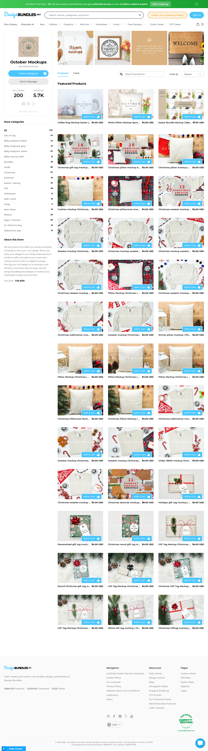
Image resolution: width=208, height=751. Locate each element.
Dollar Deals (157, 24)
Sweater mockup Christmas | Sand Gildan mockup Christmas (124, 460)
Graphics (68, 24)
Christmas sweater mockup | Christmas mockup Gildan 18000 (74, 293)
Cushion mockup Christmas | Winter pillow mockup (74, 209)
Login (184, 690)
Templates (101, 24)
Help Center (155, 673)
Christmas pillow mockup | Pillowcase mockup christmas (174, 167)
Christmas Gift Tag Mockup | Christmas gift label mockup (174, 586)
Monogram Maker (158, 686)
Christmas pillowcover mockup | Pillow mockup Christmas (124, 209)
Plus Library (10, 24)
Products (63, 73)
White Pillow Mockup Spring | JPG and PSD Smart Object (124, 122)
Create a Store (188, 673)
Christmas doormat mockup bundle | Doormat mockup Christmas (124, 502)
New (42, 24)
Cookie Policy (113, 677)
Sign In (197, 15)
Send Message (28, 81)
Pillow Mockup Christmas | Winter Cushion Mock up (124, 293)
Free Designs (135, 24)
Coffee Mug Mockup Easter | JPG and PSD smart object (74, 122)
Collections (112, 695)
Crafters (53, 24)
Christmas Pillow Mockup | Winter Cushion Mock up (124, 418)
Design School (157, 677)
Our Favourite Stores (160, 699)
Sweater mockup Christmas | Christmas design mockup (74, 251)
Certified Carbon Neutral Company (125, 673)
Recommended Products (162, 703)
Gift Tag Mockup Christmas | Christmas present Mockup (74, 628)
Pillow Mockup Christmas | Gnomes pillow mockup (124, 377)
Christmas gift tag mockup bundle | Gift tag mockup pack (74, 167)
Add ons (84, 24)
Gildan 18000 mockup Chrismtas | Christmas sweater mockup (174, 460)
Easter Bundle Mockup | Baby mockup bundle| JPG (174, 122)
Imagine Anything (159, 690)
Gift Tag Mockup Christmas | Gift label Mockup (124, 586)
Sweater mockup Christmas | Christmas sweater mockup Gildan (124, 335)
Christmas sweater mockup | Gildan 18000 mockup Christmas (174, 293)
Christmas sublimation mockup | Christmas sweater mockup (74, 335)
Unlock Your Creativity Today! (167, 15)
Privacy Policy (113, 686)
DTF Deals (175, 24)
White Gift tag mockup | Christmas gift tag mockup (124, 628)
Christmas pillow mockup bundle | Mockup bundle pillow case (124, 167)
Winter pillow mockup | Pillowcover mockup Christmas (174, 335)
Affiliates (186, 677)
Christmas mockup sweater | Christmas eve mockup (124, 251)
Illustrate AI (27, 24)
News (109, 699)
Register (185, 686)
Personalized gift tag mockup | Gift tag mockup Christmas (74, 544)
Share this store (28, 111)
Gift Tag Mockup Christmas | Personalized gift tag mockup (174, 544)
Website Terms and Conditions (123, 690)
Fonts (116, 24)
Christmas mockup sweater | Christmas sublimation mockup (174, 251)
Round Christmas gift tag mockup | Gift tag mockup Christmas (74, 586)
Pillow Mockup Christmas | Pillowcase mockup (74, 377)
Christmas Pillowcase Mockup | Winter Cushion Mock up (74, 418)
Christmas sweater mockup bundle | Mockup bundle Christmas (174, 209)
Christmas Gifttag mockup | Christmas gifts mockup (174, 628)
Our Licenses (113, 682)
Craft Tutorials (156, 708)
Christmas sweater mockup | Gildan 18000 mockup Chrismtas (74, 502)
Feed (75, 73)
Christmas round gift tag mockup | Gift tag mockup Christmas (124, 544)
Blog (151, 682)
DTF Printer (155, 695)
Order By (173, 74)
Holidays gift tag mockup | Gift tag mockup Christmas (174, 502)
